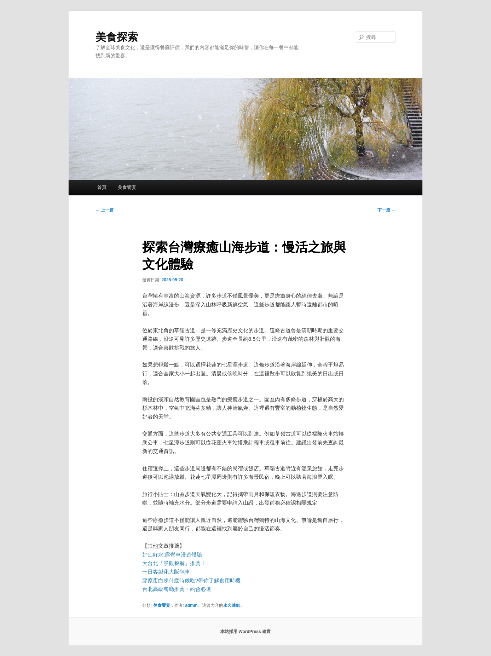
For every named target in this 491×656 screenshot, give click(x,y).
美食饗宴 (127, 187)
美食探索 (117, 37)
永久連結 (231, 605)
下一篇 (386, 210)
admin (191, 605)
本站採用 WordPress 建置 (245, 631)
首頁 (101, 187)
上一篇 (105, 210)
